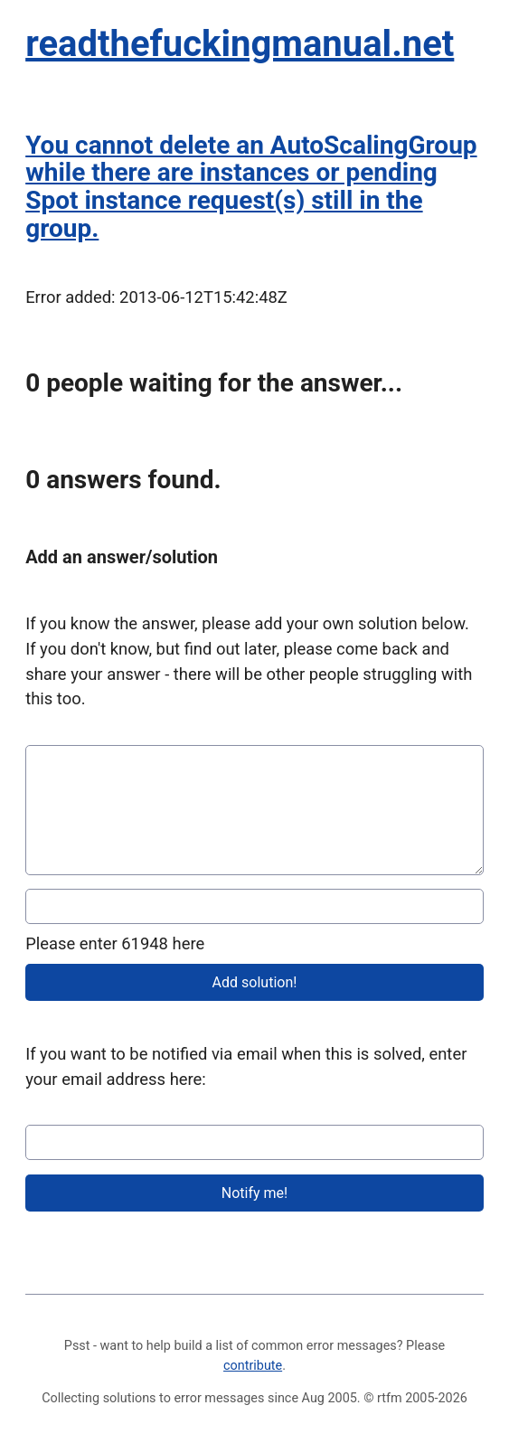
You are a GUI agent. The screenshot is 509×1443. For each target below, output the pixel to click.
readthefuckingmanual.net (239, 44)
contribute (252, 1365)
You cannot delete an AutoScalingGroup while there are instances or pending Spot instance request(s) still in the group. (250, 186)
